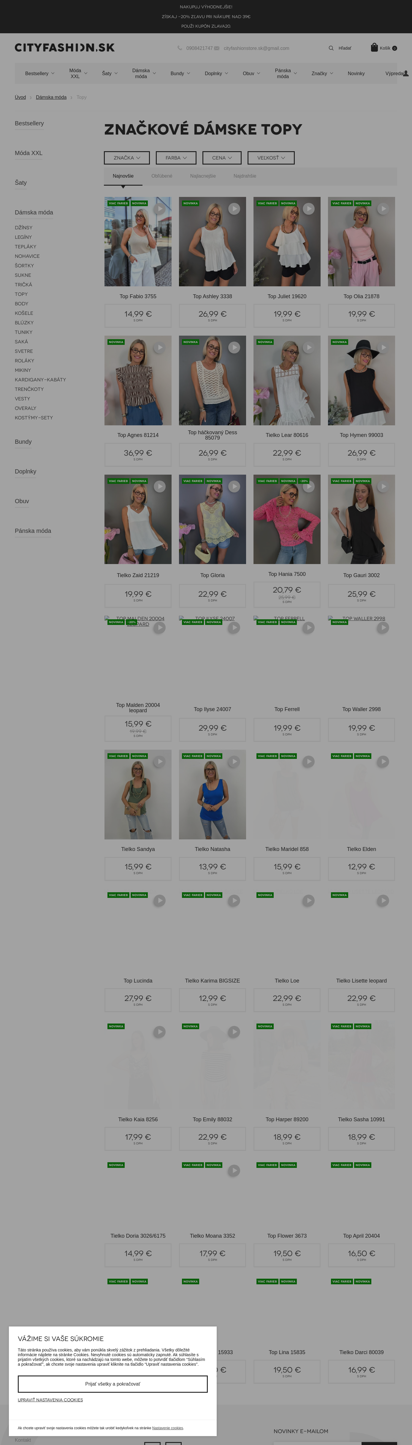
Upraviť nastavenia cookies (50, 1400)
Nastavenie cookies (167, 1428)
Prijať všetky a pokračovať (112, 1383)
